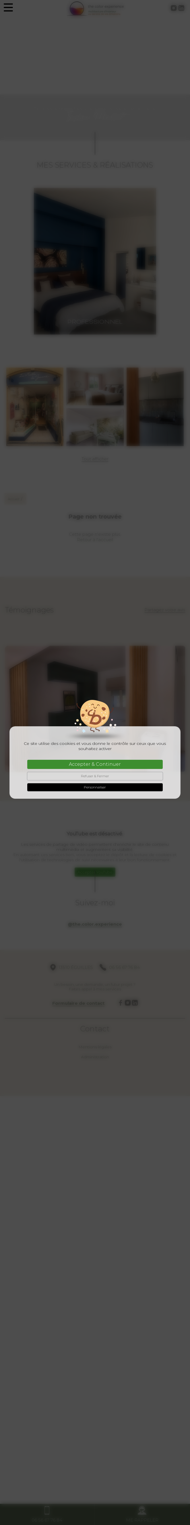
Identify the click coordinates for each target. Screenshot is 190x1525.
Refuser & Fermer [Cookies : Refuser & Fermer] (95, 776)
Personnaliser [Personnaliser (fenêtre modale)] (95, 787)
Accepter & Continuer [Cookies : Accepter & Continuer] (95, 764)
